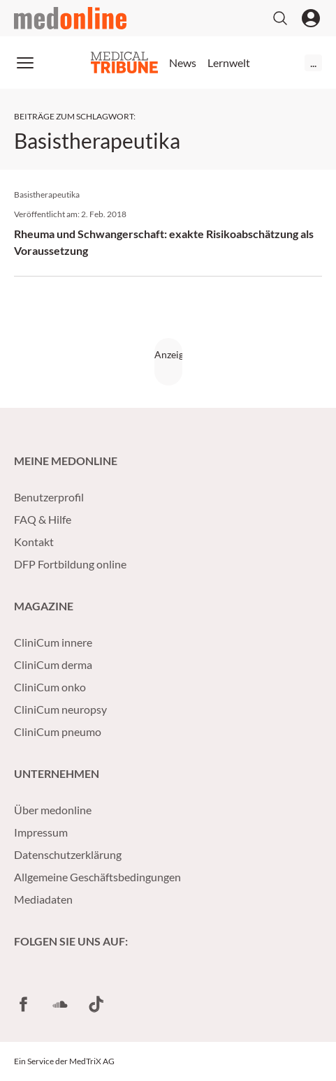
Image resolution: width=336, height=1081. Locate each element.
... (313, 62)
